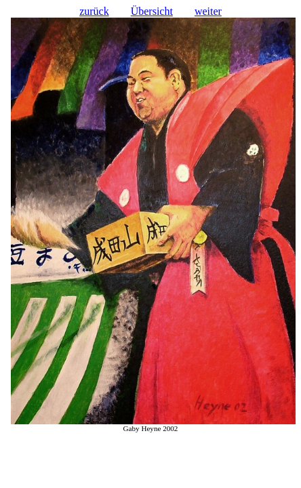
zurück (94, 11)
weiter (208, 11)
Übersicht (152, 11)
